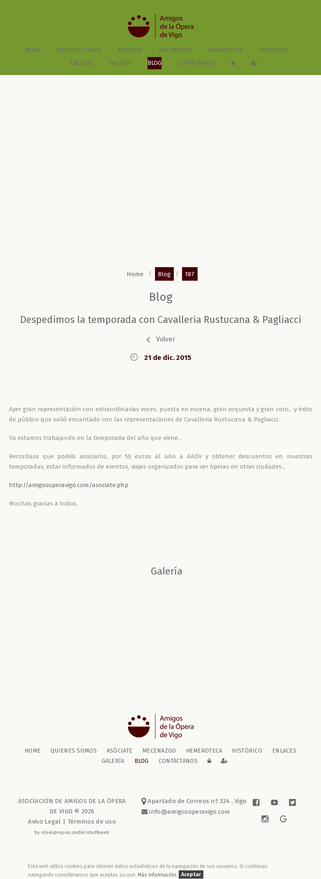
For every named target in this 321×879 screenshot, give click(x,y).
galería (120, 63)
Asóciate (130, 50)
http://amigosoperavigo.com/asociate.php (68, 485)
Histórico (273, 50)
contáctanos (196, 63)
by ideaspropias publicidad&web (71, 832)
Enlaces (81, 63)
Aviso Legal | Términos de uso (72, 821)
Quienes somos (79, 50)
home (33, 50)
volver (165, 339)
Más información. (158, 875)
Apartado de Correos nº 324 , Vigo (194, 801)
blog (155, 63)
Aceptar (191, 875)
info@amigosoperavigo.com (189, 811)
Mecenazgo (175, 50)
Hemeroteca (225, 50)
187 (189, 273)
